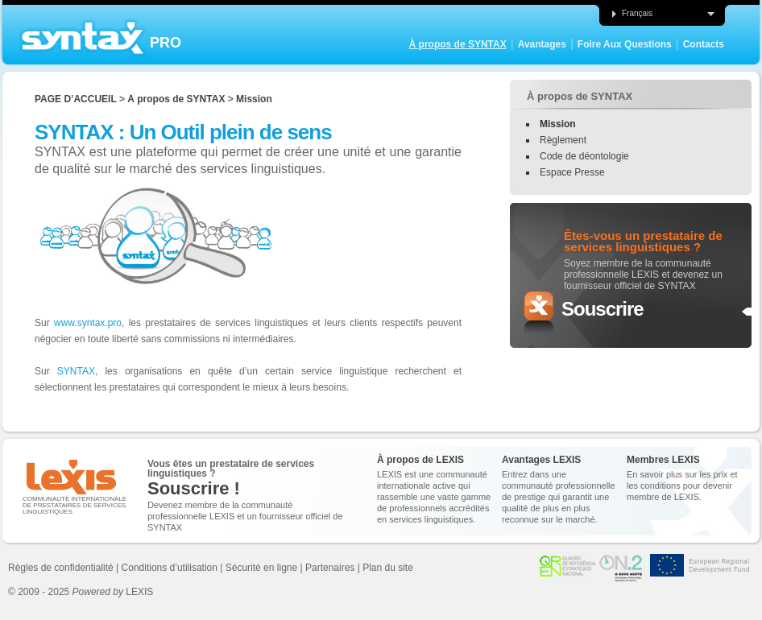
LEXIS (113, 591)
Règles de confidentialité (61, 567)
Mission (254, 99)
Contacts (703, 44)
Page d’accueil (76, 99)
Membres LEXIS (663, 459)
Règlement (563, 140)
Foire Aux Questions (625, 44)
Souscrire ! (193, 488)
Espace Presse (572, 172)
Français (631, 14)
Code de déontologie (584, 156)
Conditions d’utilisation (169, 567)
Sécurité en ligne (261, 567)
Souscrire (602, 309)
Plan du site (387, 567)
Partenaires (329, 567)
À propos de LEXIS (420, 459)
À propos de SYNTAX (458, 44)
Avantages (542, 44)
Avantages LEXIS (541, 459)
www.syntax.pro (88, 323)
